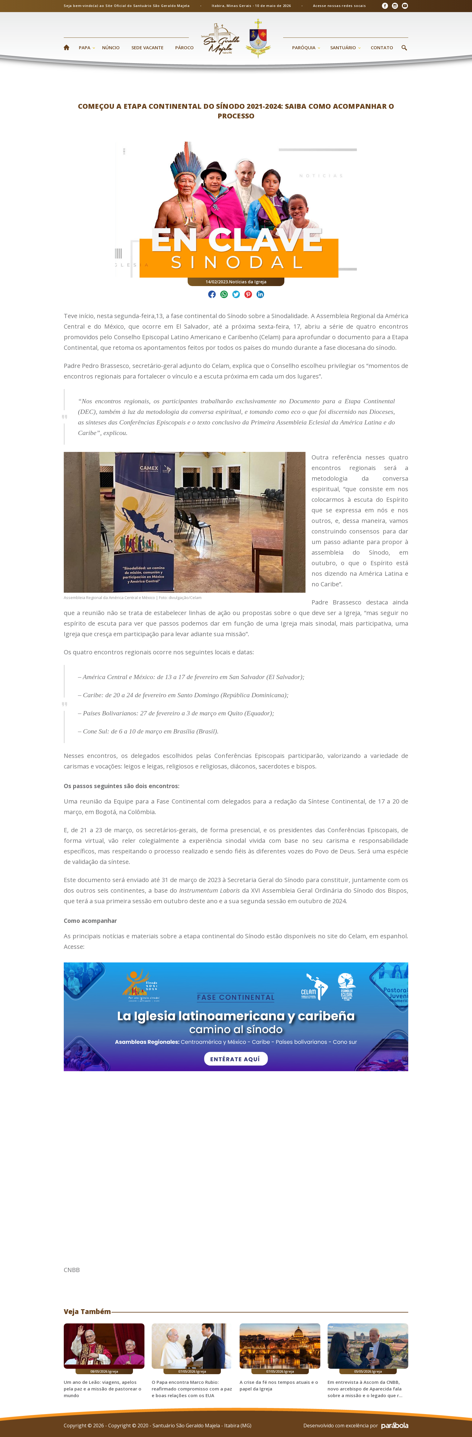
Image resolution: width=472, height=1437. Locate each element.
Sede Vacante (147, 47)
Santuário (343, 47)
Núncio (111, 47)
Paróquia (303, 47)
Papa (84, 47)
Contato (382, 47)
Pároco (184, 47)
